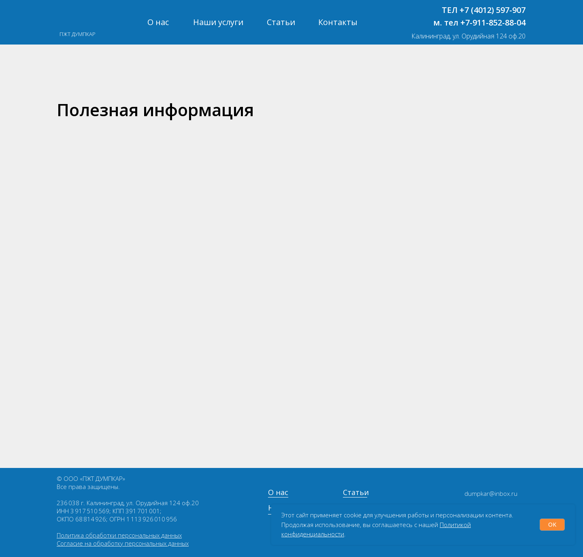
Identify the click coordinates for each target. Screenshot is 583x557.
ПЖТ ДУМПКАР (78, 34)
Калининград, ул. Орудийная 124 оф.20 (468, 36)
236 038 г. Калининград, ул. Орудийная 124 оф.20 (128, 503)
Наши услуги (218, 22)
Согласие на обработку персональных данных (123, 543)
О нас (158, 22)
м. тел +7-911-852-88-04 (479, 22)
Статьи (281, 22)
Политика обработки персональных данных (119, 535)
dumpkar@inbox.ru (490, 493)
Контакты (337, 22)
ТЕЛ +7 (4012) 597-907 (484, 9)
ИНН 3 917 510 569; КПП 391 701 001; (109, 511)
